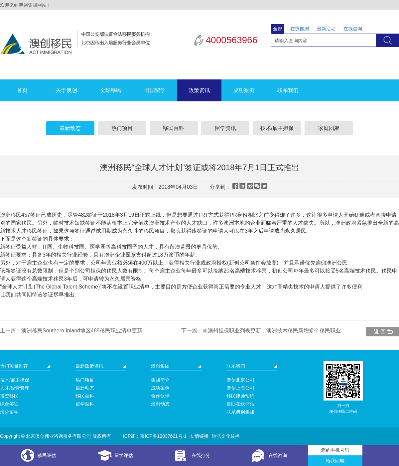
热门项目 (122, 128)
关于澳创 (66, 90)
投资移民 (9, 396)
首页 (22, 90)
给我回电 (335, 460)
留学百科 (84, 404)
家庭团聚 (328, 128)
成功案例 (243, 90)
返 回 (380, 331)
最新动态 (70, 128)
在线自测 (299, 28)
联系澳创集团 (240, 411)
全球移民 (110, 90)
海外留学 (9, 411)
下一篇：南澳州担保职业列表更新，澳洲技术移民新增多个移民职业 (261, 330)
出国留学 (155, 90)
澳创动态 (160, 404)
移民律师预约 (240, 396)
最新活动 (326, 28)
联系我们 (288, 90)
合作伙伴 (160, 396)
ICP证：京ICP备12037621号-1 (155, 436)
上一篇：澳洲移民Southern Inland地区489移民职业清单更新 (71, 330)
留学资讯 (225, 128)
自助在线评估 (240, 404)
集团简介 (160, 380)
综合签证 (9, 404)
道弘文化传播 (226, 436)
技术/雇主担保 (277, 128)
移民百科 (173, 128)
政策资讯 (199, 90)
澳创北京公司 (240, 380)
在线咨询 (352, 28)
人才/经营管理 (14, 388)
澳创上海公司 (240, 388)
